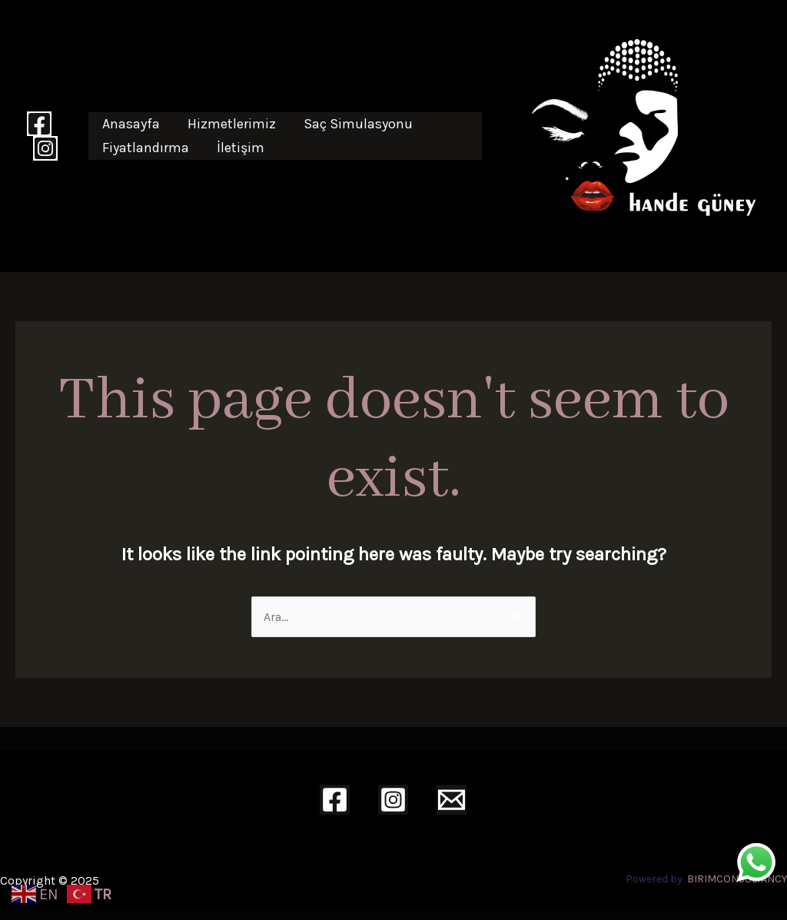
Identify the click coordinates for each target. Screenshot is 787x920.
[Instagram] (45, 148)
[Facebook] (39, 123)
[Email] (452, 800)
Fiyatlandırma (145, 147)
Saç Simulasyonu (358, 123)
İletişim (240, 147)
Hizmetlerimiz (232, 123)
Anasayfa (131, 123)
